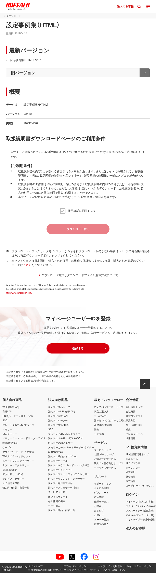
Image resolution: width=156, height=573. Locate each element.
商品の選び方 (101, 411)
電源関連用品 (9, 469)
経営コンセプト (134, 416)
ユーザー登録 (101, 519)
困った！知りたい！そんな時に (110, 420)
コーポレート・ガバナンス (140, 485)
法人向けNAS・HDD (58, 425)
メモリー (7, 429)
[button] (78, 348)
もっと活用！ (100, 416)
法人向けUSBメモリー (60, 442)
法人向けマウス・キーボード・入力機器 (69, 465)
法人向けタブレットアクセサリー (66, 478)
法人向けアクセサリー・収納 (63, 487)
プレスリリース (134, 434)
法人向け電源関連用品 (60, 483)
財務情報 (130, 476)
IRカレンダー (133, 467)
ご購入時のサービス (105, 454)
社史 (128, 429)
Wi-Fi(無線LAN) (10, 407)
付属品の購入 (101, 524)
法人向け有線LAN (57, 416)
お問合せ (99, 506)
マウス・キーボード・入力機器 (18, 452)
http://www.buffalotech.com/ (19, 292)
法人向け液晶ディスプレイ (62, 456)
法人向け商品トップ (59, 407)
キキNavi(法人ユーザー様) (140, 515)
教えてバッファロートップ (108, 407)
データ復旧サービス (105, 467)
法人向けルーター (58, 420)
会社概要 (130, 411)
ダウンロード (101, 492)
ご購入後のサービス (105, 459)
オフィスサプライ (58, 496)
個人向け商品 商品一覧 (15, 487)
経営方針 (130, 472)
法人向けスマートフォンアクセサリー (69, 474)
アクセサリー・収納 (12, 474)
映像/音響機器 (10, 442)
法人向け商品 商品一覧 (61, 510)
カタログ (99, 510)
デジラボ (99, 434)
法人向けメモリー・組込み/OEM (65, 438)
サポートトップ (102, 483)
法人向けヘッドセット (60, 469)
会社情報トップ (134, 407)
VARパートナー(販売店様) (140, 510)
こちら (27, 265)
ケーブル (7, 447)
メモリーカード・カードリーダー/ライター (25, 438)
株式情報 (130, 481)
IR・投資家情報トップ (137, 454)
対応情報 (99, 497)
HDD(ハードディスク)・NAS (17, 416)
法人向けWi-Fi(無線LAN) (61, 411)
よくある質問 (101, 488)
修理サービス (101, 501)
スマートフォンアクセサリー (18, 461)
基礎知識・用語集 (103, 425)
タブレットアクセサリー (15, 465)
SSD (5, 420)
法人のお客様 (135, 527)
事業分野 (130, 420)
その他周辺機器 (11, 483)
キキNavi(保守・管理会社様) (140, 519)
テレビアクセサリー (13, 478)
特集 (96, 429)
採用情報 (130, 438)
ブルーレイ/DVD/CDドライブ (18, 425)
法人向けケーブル (58, 461)
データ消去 (54, 505)
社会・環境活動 (134, 425)
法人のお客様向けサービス (108, 463)
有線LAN (7, 411)
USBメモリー (9, 434)
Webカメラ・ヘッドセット (16, 456)
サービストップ (102, 450)
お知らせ (99, 515)
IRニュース (132, 459)
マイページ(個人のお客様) (140, 501)
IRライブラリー (134, 463)
